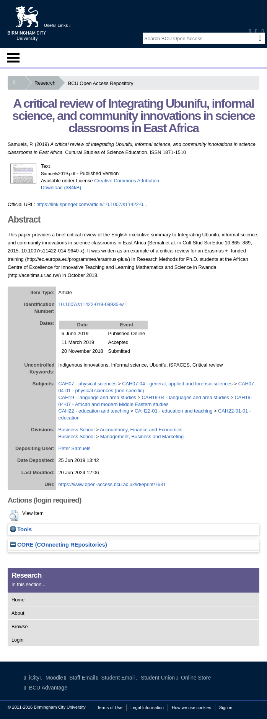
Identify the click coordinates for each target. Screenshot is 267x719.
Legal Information (147, 707)
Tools (21, 529)
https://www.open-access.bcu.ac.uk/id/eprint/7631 (112, 484)
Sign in (225, 707)
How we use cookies (191, 707)
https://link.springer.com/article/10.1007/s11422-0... (91, 204)
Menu (13, 58)
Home (17, 600)
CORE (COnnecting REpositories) (58, 545)
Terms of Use (109, 707)
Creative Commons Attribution (126, 180)
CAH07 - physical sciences (87, 384)
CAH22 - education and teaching (93, 411)
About (17, 613)
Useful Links (57, 25)
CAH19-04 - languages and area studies (185, 397)
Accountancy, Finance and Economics (141, 429)
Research (46, 83)
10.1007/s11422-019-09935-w (91, 304)
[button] (14, 515)
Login (17, 640)
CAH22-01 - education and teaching (173, 411)
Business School (76, 429)
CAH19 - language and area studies (97, 397)
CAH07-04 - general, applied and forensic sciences (177, 384)
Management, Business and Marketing (142, 436)
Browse (19, 626)
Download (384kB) (61, 187)
